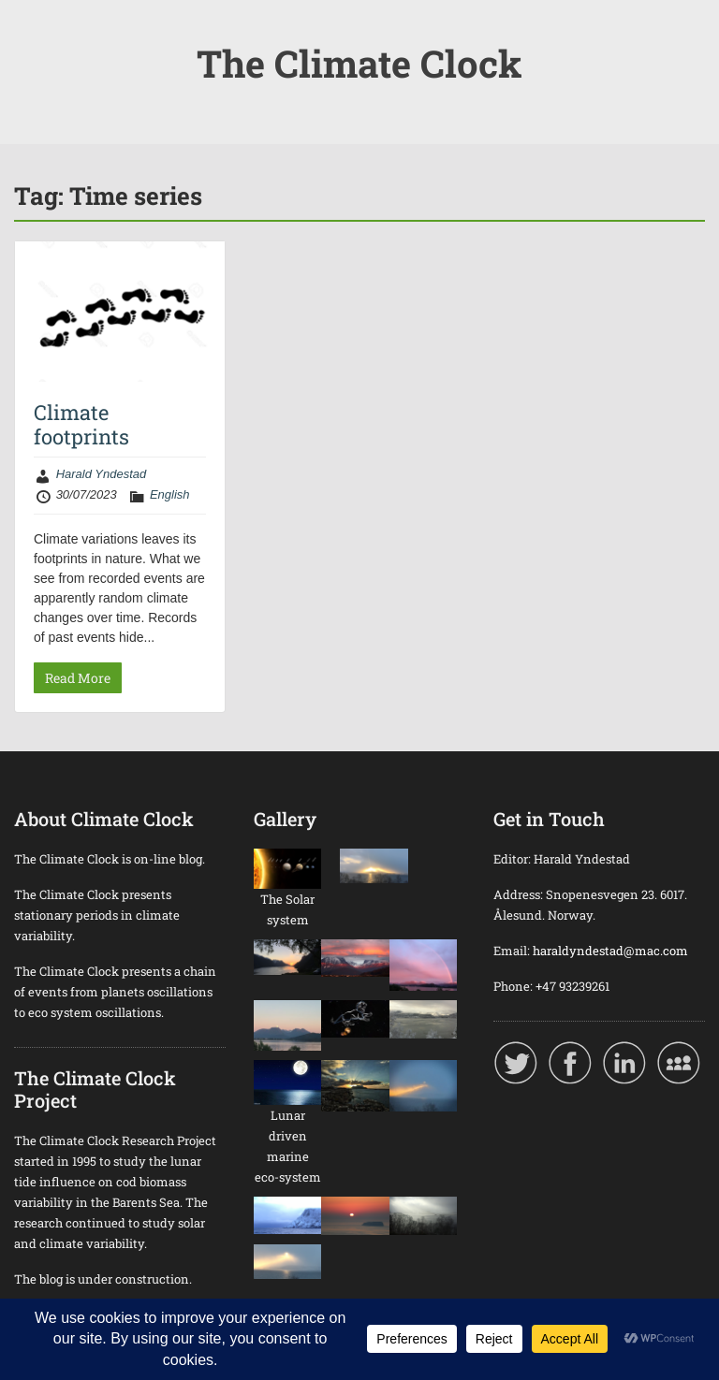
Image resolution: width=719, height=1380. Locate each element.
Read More (77, 678)
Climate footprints (81, 424)
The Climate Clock (359, 63)
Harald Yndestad (101, 474)
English (170, 494)
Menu (33, 32)
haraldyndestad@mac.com (610, 950)
